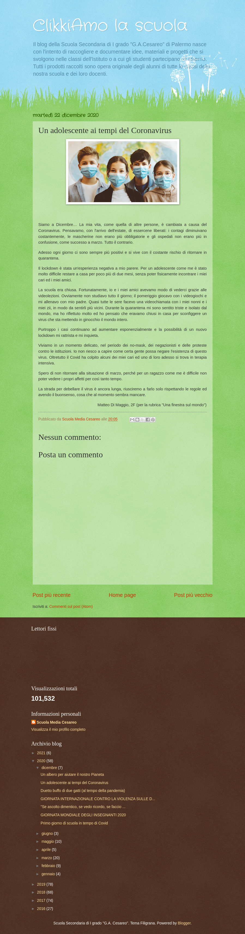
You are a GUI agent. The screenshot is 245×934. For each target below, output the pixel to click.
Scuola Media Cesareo (57, 722)
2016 (42, 909)
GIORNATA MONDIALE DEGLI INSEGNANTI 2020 (83, 815)
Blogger (184, 923)
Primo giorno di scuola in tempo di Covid (74, 823)
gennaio (48, 874)
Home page (122, 595)
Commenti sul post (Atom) (71, 607)
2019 (42, 884)
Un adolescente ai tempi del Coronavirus (74, 783)
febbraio (48, 866)
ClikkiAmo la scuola (110, 26)
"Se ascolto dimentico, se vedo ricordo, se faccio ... (83, 807)
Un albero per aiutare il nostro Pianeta (72, 775)
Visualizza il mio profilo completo (58, 729)
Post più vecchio (193, 595)
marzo (47, 858)
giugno (47, 834)
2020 (42, 761)
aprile (46, 850)
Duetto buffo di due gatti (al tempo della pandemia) (83, 791)
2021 (42, 753)
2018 (42, 892)
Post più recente (52, 595)
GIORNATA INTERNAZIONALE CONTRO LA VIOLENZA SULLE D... (98, 799)
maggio (48, 841)
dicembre (49, 768)
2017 (42, 900)
